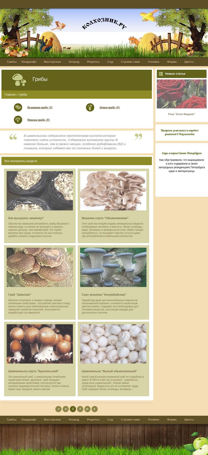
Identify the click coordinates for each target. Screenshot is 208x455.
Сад (110, 62)
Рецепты (93, 62)
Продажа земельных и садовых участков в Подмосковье (179, 132)
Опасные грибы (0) (38, 120)
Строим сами (130, 62)
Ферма (172, 62)
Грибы (11, 62)
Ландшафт (29, 62)
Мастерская (52, 62)
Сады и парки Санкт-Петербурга (182, 153)
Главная (10, 94)
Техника (153, 62)
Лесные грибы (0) (109, 107)
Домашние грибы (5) (40, 107)
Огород (74, 62)
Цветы (189, 62)
